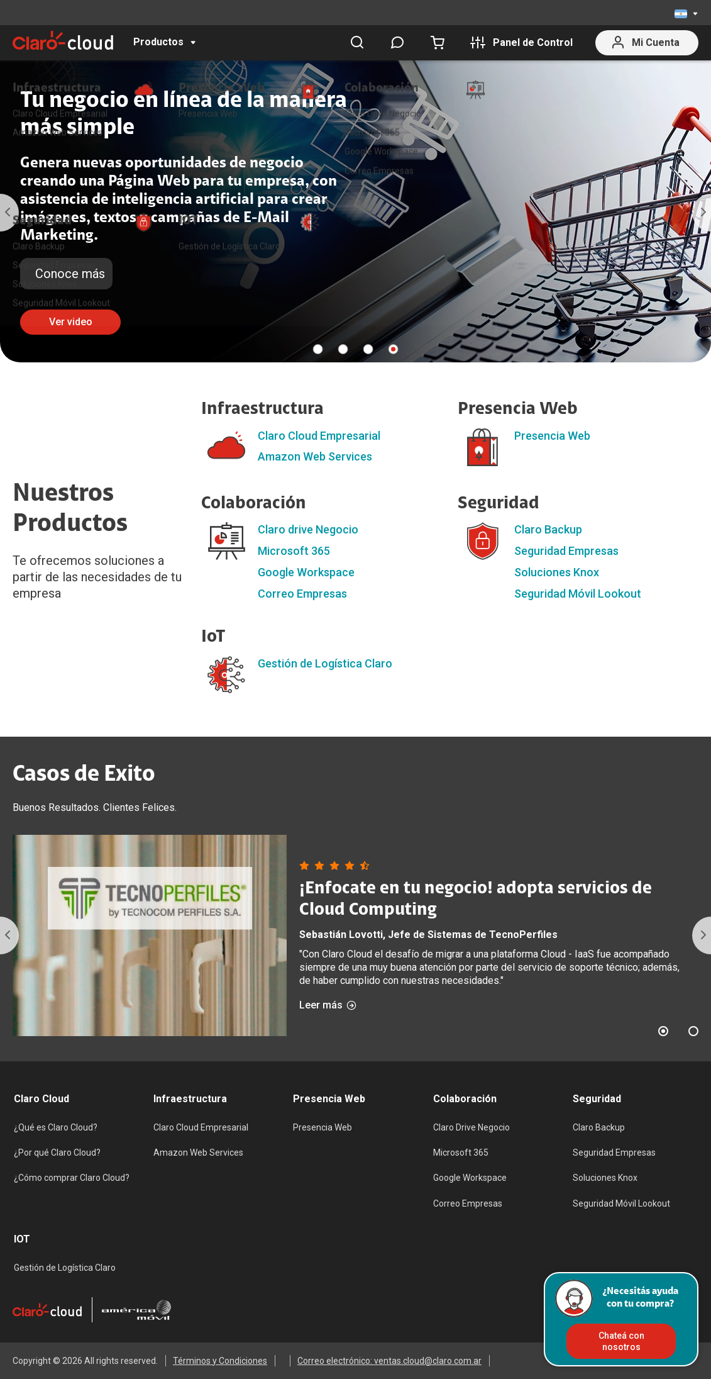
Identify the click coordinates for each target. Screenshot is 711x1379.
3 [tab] (368, 349)
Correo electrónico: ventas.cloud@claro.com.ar (389, 1361)
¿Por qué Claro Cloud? (57, 1152)
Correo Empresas (302, 593)
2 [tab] (343, 349)
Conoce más (70, 273)
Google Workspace (306, 572)
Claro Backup (548, 529)
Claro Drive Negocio (471, 1127)
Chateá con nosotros (621, 1341)
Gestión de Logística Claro (325, 663)
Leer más (327, 1005)
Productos (158, 42)
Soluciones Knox (556, 572)
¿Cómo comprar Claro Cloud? (72, 1178)
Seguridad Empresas (566, 550)
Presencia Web (552, 435)
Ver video (70, 322)
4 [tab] (393, 349)
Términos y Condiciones (220, 1361)
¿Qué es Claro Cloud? (55, 1127)
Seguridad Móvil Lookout (577, 593)
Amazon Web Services (315, 456)
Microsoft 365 (294, 550)
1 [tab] (317, 349)
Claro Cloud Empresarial (319, 435)
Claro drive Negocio (308, 529)
